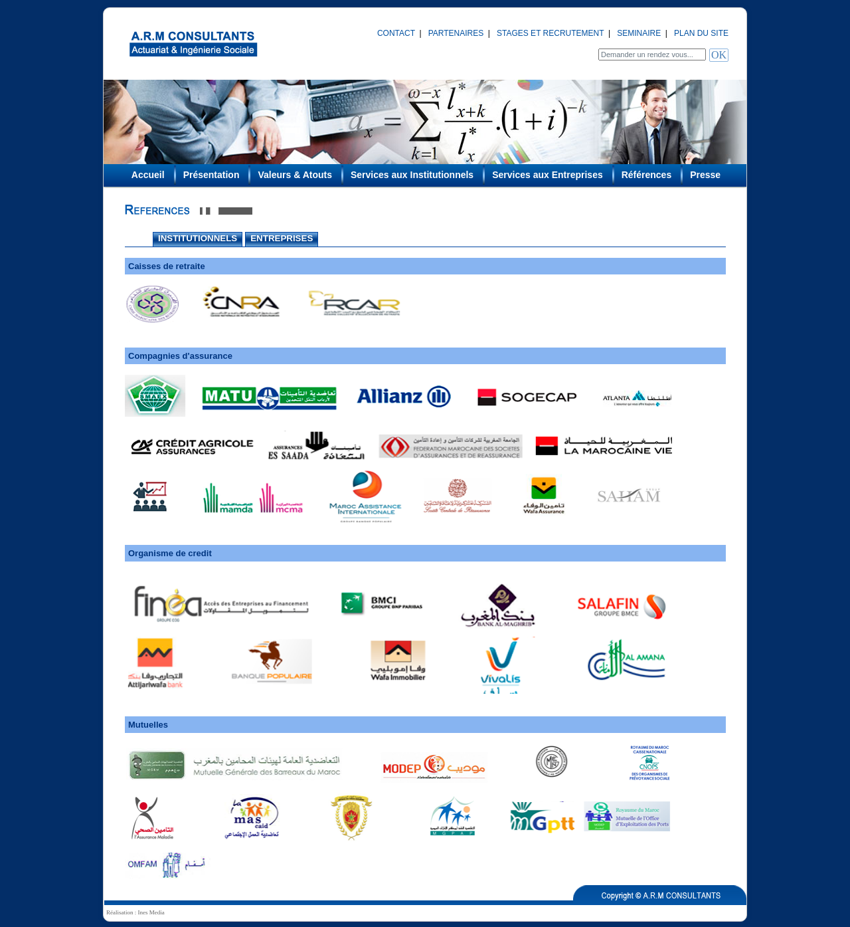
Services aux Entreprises (547, 174)
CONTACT (396, 33)
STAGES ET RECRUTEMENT (550, 33)
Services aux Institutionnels (412, 174)
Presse (705, 174)
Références (647, 174)
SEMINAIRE (639, 33)
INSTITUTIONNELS (197, 238)
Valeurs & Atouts (295, 174)
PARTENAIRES (456, 33)
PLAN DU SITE (701, 33)
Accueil (148, 174)
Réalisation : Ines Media (135, 912)
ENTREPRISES (281, 238)
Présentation (211, 174)
